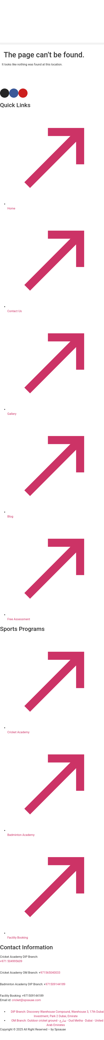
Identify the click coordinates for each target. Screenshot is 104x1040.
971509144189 (55, 984)
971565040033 (50, 972)
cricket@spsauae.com (26, 1000)
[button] (52, 44)
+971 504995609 (11, 961)
